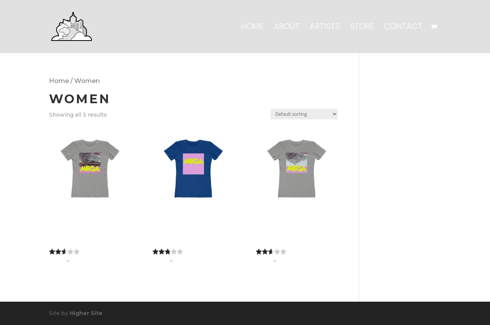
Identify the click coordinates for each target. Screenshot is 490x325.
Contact (403, 28)
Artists (325, 28)
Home (252, 28)
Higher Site (86, 313)
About (287, 28)
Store (362, 28)
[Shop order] (304, 114)
